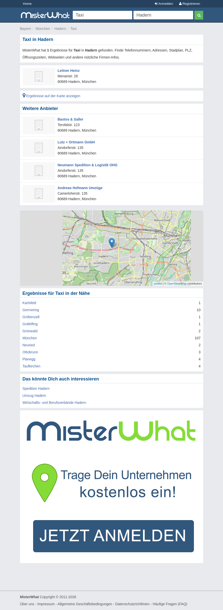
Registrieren (189, 4)
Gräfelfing (30, 324)
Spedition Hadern (36, 388)
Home (27, 4)
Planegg (29, 359)
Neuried (29, 345)
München (43, 29)
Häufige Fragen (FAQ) (170, 604)
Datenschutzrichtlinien (132, 604)
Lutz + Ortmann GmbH (76, 142)
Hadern (60, 29)
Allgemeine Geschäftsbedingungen (85, 604)
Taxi (73, 29)
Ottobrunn (30, 352)
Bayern (25, 29)
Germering (31, 310)
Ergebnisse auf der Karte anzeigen (51, 96)
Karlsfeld (29, 303)
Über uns (27, 604)
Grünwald (30, 331)
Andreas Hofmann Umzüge (80, 188)
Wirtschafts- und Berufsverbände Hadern (54, 403)
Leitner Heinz (69, 71)
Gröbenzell (31, 317)
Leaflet (158, 283)
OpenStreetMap (177, 283)
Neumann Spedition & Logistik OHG (88, 165)
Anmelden (164, 4)
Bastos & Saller (71, 119)
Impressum (46, 604)
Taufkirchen (32, 366)
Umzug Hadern (34, 396)
